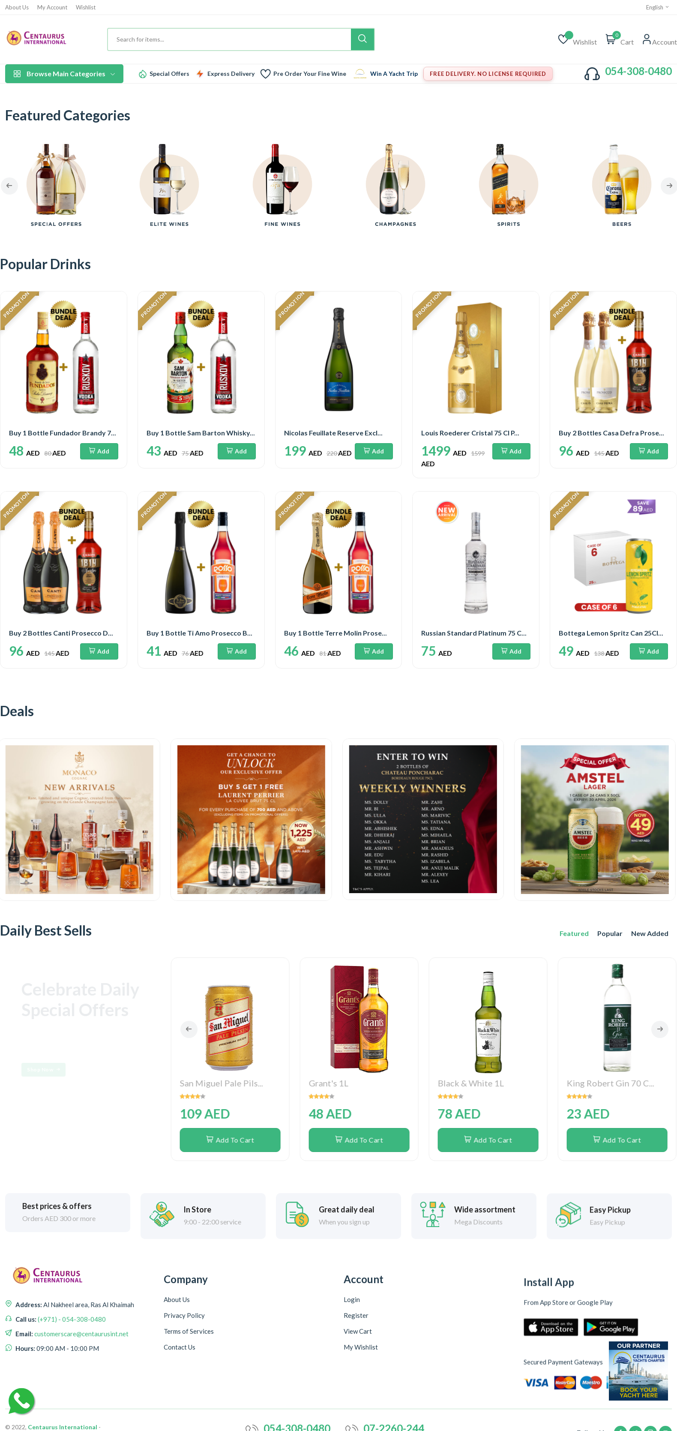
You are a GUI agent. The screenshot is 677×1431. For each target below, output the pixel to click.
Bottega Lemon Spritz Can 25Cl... (611, 633)
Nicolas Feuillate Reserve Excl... (333, 433)
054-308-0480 (638, 71)
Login (352, 1348)
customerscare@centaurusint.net (81, 1347)
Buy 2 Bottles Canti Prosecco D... (61, 633)
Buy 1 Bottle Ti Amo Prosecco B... (199, 633)
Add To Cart (231, 1020)
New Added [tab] (649, 933)
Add (99, 451)
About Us (17, 7)
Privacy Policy (184, 1346)
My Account (52, 7)
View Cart (358, 1379)
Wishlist (86, 7)
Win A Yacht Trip (394, 73)
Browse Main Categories (64, 73)
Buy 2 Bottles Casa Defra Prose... (611, 433)
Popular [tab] (610, 933)
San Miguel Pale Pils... (222, 963)
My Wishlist (361, 1395)
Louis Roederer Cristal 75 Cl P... (470, 433)
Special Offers (169, 73)
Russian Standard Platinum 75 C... (474, 633)
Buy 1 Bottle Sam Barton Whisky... (201, 433)
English (658, 7)
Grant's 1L (330, 963)
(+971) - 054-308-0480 (71, 1332)
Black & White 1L (472, 963)
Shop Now (44, 1069)
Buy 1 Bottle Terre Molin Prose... (335, 633)
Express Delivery (231, 73)
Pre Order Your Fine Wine (309, 73)
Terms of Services (189, 1362)
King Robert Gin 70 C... (611, 963)
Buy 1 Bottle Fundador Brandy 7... (62, 433)
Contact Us (179, 1378)
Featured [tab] (574, 933)
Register (356, 1364)
